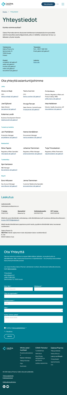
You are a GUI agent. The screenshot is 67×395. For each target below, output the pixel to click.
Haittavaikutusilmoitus (9, 382)
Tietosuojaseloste (8, 376)
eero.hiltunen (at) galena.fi (9, 186)
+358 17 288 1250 (9, 277)
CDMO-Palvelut (41, 348)
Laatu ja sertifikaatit (56, 356)
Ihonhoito (23, 366)
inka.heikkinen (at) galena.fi (53, 109)
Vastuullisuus (55, 354)
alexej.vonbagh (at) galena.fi (9, 96)
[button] (63, 4)
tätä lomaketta (12, 269)
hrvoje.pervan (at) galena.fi (31, 109)
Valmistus (38, 353)
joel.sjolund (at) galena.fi (8, 109)
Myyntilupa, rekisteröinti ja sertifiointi (40, 358)
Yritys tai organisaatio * (11, 293)
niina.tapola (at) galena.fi (8, 154)
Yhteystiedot (55, 359)
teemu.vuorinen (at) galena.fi (32, 96)
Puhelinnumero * (9, 300)
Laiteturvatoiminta (41, 363)
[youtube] (7, 386)
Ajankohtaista (55, 362)
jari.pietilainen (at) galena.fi (9, 137)
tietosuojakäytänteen (18, 328)
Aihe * (6, 307)
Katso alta (36, 62)
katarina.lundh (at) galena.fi (9, 120)
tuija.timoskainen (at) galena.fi (54, 154)
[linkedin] (4, 386)
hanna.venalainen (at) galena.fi (32, 137)
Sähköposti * (38, 286)
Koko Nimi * (7, 286)
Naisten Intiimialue (25, 358)
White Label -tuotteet (25, 349)
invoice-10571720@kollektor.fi (10, 220)
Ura (52, 365)
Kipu (21, 363)
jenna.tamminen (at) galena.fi (32, 186)
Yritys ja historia (55, 351)
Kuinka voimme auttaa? (11, 315)
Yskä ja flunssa (24, 361)
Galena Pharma (57, 348)
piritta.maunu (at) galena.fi (53, 99)
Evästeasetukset (8, 378)
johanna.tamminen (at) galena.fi (32, 154)
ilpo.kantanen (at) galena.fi (9, 170)
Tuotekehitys (39, 351)
